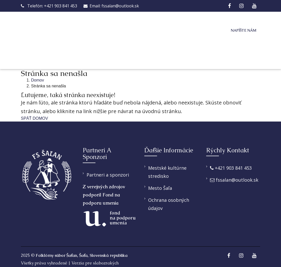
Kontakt (115, 52)
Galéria (84, 52)
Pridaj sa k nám (185, 30)
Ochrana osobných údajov (168, 204)
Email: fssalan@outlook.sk (111, 6)
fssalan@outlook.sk (234, 180)
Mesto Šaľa (160, 188)
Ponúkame (139, 30)
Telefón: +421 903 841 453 (49, 6)
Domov (83, 30)
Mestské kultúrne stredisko (167, 172)
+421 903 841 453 (231, 168)
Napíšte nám (243, 30)
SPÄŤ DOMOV (34, 118)
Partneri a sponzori (108, 175)
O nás (108, 30)
